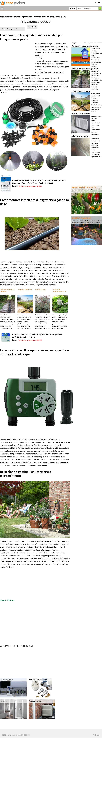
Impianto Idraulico (41, 17)
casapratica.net (13, 17)
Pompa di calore (35, 701)
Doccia (3, 701)
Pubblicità (96, 735)
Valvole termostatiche (38, 680)
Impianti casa (26, 17)
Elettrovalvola (7, 680)
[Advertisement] (24, 14)
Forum (72, 8)
